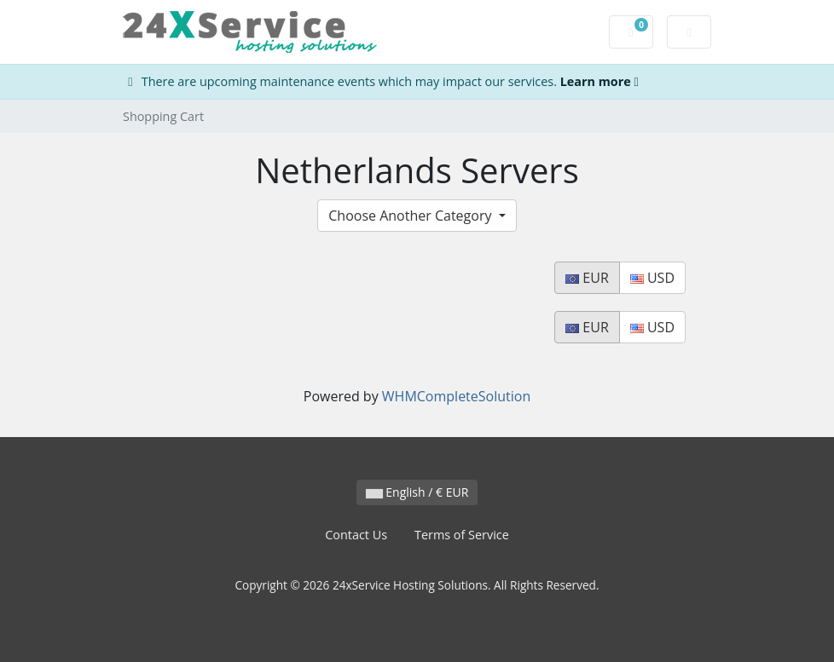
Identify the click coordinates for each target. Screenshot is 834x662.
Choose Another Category (411, 215)
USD (652, 277)
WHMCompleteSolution (456, 396)
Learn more (599, 81)
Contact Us (356, 535)
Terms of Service (461, 535)
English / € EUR (417, 492)
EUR (587, 277)
